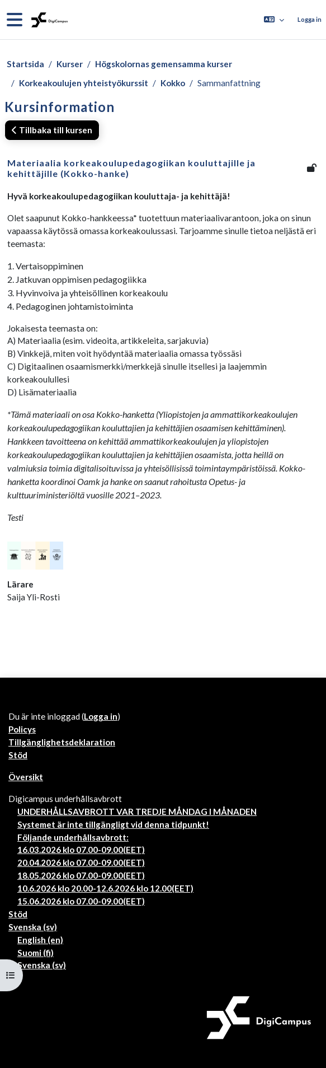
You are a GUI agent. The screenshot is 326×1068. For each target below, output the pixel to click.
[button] (274, 19)
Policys (22, 729)
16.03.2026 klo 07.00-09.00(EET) (81, 850)
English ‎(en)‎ (40, 940)
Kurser (69, 64)
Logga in (309, 19)
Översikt (25, 777)
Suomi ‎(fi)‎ (35, 953)
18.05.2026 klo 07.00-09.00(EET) (81, 875)
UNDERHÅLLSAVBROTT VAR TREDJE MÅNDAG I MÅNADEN (137, 811)
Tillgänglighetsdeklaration (61, 742)
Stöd (17, 755)
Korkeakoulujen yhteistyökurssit (83, 83)
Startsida (25, 64)
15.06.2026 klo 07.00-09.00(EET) (81, 901)
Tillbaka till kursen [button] (52, 130)
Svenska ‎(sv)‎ (32, 927)
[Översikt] (48, 20)
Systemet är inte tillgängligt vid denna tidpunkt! (113, 824)
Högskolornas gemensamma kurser (163, 64)
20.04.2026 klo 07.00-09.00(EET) (81, 862)
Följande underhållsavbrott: (73, 837)
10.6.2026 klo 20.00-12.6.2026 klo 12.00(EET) (105, 888)
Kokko (172, 83)
